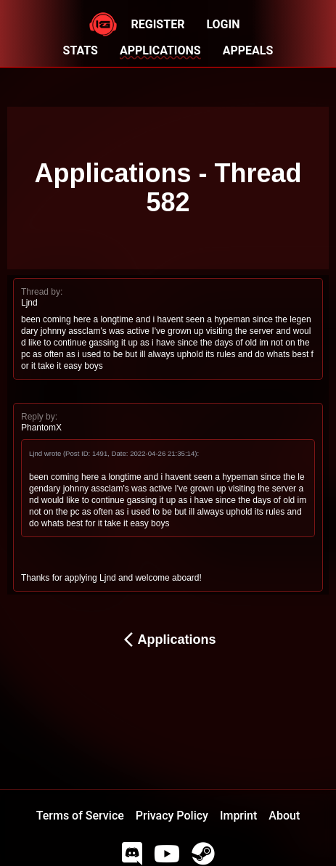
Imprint (238, 815)
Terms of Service (80, 815)
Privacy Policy (172, 815)
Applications (168, 639)
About (284, 815)
